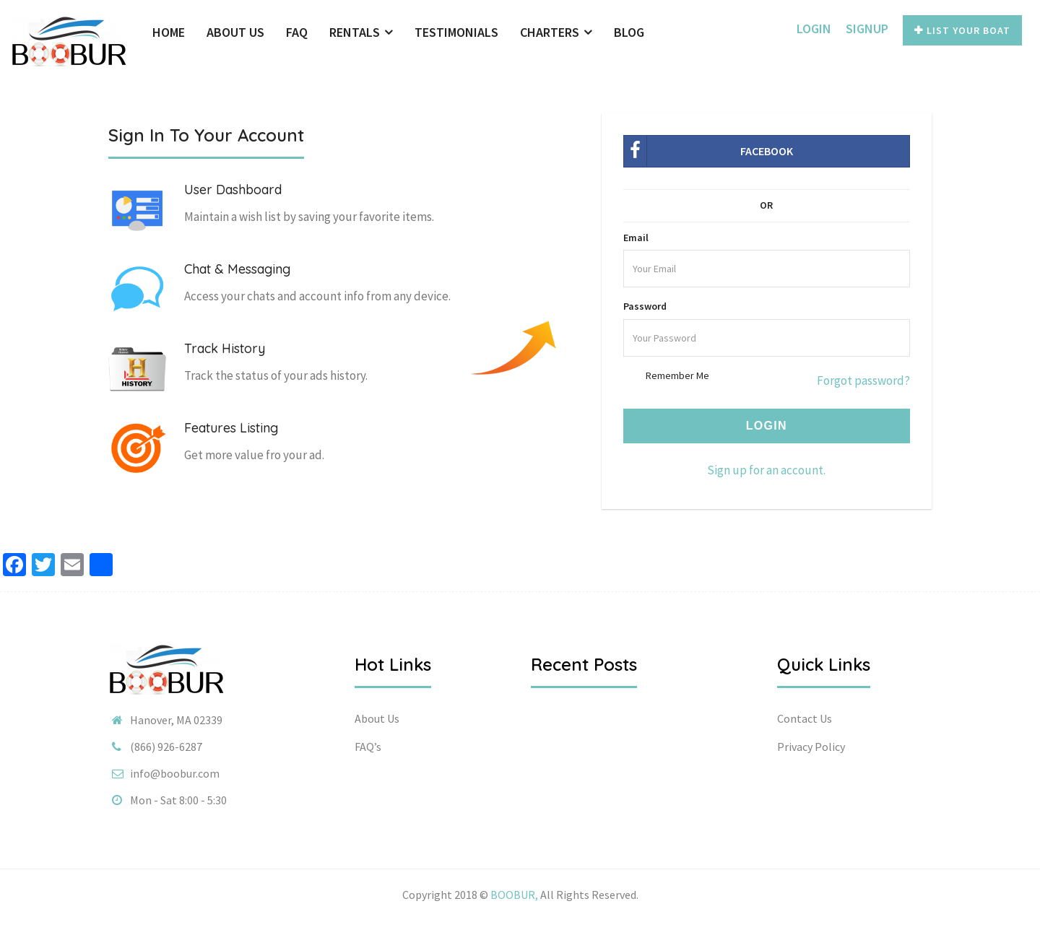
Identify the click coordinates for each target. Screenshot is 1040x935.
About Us (235, 32)
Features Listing (231, 427)
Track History (224, 348)
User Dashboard (233, 189)
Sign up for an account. (766, 470)
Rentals (361, 32)
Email (636, 237)
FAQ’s (368, 746)
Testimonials (456, 32)
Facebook (708, 151)
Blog (629, 32)
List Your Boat (962, 30)
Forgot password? (863, 380)
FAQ (297, 32)
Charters (556, 32)
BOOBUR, (514, 894)
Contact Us (804, 718)
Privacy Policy (811, 746)
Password (645, 306)
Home (168, 32)
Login (814, 28)
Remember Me (677, 375)
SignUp (867, 28)
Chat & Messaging (237, 269)
